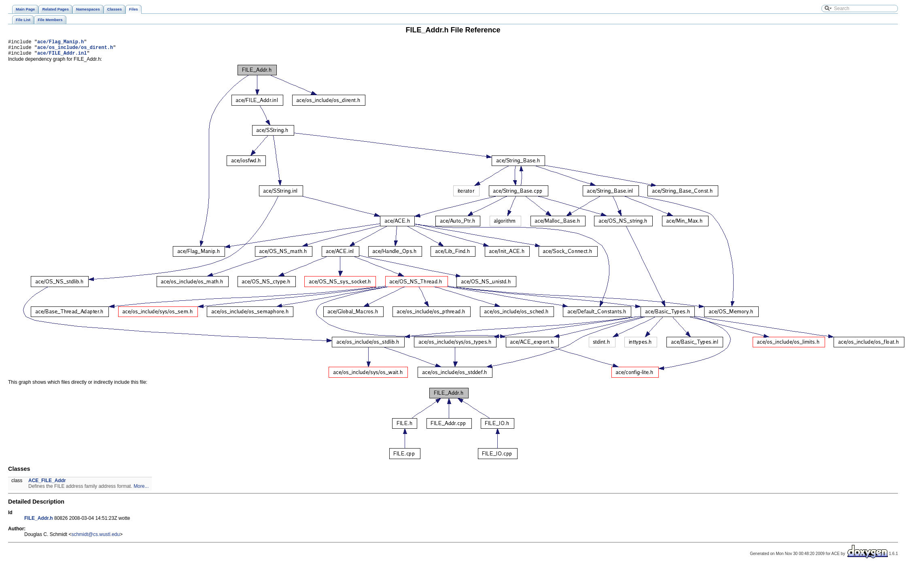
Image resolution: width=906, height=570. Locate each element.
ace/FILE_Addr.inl (62, 56)
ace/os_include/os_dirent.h (75, 49)
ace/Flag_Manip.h (60, 42)
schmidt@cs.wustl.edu (95, 538)
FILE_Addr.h (38, 522)
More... (141, 490)
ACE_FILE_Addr (47, 484)
